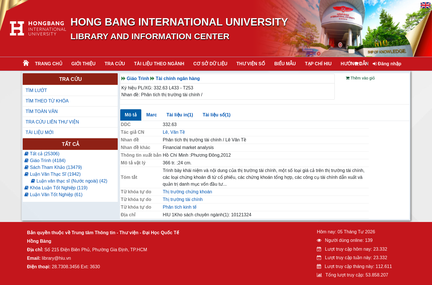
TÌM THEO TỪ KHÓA (47, 101)
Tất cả (70, 144)
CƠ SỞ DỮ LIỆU (210, 63)
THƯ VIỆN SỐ (250, 63)
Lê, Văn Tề (174, 132)
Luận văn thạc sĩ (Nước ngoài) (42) (69, 181)
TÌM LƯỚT (36, 90)
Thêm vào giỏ (360, 78)
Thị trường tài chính (183, 199)
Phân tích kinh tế (180, 207)
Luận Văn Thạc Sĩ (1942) (52, 174)
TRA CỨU (115, 63)
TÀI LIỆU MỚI (39, 132)
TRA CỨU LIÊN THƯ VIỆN (52, 122)
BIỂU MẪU (285, 63)
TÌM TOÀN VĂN (42, 111)
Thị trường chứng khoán (187, 191)
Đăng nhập (387, 63)
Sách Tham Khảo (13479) (53, 167)
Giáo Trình (138, 78)
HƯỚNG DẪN (354, 63)
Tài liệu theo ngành (159, 63)
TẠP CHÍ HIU (318, 63)
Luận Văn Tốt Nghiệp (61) (53, 194)
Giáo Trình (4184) (45, 160)
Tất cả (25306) (41, 153)
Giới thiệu (83, 63)
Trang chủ (48, 63)
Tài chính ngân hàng (178, 78)
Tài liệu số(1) (217, 114)
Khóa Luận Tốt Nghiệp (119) (55, 187)
